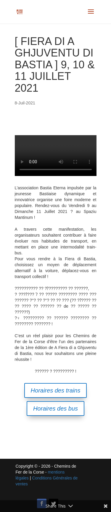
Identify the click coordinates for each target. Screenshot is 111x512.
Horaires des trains (56, 390)
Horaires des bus (55, 408)
